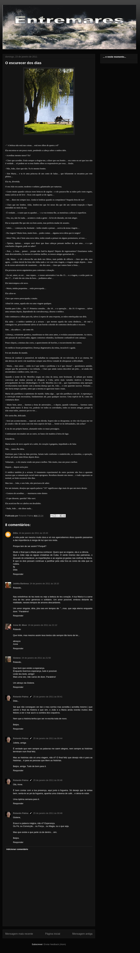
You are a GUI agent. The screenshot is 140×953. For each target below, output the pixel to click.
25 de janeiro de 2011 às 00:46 (47, 780)
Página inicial (52, 933)
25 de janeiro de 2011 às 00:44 (47, 738)
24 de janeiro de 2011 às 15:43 (33, 533)
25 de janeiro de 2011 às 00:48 (47, 813)
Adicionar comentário (17, 849)
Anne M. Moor (20, 625)
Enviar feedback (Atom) (55, 944)
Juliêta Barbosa (21, 583)
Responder (18, 574)
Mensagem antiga (82, 933)
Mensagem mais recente (19, 933)
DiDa (15, 533)
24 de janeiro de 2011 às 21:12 (42, 625)
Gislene (17, 658)
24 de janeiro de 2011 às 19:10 (44, 583)
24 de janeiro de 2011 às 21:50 (36, 658)
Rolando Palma (20, 696)
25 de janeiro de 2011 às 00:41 (47, 696)
